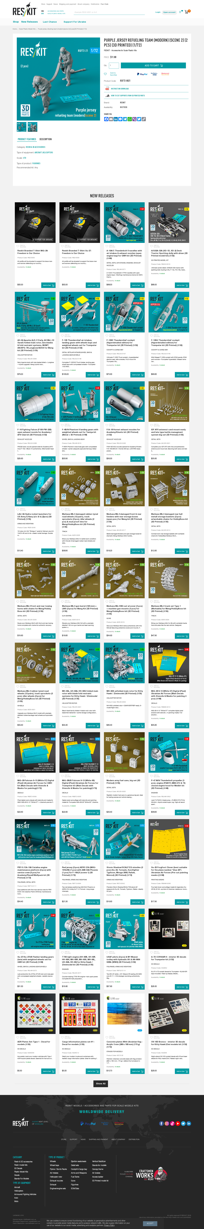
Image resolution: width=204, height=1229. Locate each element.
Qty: (105, 65)
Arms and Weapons (79, 1173)
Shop (16, 22)
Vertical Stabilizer (99, 1161)
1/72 (24, 158)
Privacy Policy (109, 1225)
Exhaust (53, 1185)
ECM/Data (75, 1189)
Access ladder (97, 1177)
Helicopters (48, 152)
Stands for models (99, 1165)
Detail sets (75, 1165)
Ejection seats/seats (78, 1161)
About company (84, 4)
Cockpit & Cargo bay (79, 1169)
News (55, 4)
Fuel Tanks (75, 1177)
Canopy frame (97, 1169)
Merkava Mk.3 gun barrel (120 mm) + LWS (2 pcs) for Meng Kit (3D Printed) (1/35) (80, 608)
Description (46, 139)
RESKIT (123, 102)
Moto (16, 1201)
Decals (16, 1175)
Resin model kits (20, 1165)
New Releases (29, 22)
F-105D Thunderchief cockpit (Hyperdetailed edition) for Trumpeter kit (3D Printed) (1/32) (122, 342)
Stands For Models (21, 1179)
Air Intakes (54, 1173)
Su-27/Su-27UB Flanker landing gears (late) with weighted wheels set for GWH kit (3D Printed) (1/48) (35, 959)
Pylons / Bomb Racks (58, 1169)
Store (43, 4)
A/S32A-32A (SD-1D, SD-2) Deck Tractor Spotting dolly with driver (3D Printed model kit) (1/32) (169, 253)
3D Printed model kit (100, 1181)
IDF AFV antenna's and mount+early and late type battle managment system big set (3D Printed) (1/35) (168, 432)
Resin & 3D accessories (35, 147)
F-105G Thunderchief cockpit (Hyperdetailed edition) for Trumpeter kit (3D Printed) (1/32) (166, 342)
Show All (100, 1084)
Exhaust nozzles (56, 1181)
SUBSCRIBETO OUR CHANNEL (126, 1174)
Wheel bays (54, 1165)
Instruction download (120, 89)
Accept (150, 1223)
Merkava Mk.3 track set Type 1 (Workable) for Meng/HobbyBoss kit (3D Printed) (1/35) (168, 608)
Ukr (42, 14)
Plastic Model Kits (21, 1172)
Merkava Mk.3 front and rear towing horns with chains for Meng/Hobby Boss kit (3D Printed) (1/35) (34, 608)
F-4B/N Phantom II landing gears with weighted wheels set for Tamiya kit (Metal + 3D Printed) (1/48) (80, 432)
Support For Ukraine (75, 22)
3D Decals (18, 1168)
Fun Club (104, 4)
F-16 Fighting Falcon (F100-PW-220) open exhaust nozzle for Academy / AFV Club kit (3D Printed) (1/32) (34, 432)
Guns (73, 1181)
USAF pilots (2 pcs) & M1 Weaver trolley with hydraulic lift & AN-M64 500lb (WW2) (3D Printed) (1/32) (123, 959)
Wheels (53, 1161)
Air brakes (96, 1173)
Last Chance (50, 22)
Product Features (27, 139)
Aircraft (38, 152)
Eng (42, 11)
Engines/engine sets (58, 1189)
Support (49, 4)
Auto (16, 1198)
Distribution (95, 4)
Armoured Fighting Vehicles (25, 1194)
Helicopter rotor (56, 1177)
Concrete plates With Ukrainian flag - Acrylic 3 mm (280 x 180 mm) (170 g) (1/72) (125, 1044)
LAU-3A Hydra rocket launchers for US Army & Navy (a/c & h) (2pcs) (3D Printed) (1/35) (34, 516)
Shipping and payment (67, 4)
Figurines (36, 163)
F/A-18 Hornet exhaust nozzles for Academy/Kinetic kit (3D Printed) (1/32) (123, 432)
